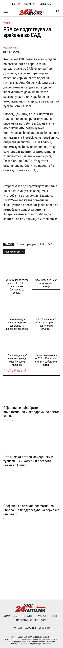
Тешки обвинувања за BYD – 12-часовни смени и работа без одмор (46, 360)
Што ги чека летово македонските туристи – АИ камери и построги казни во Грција (28, 461)
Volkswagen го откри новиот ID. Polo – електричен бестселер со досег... (17, 286)
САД (50, 244)
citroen (20, 244)
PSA (42, 244)
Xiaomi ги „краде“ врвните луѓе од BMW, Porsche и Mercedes (17, 360)
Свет (7, 23)
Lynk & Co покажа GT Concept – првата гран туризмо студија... (46, 324)
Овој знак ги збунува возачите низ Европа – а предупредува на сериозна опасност (31, 510)
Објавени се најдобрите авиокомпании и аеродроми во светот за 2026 (31, 412)
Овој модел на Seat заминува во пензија (46, 283)
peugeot (32, 244)
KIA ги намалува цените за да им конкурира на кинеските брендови (17, 324)
